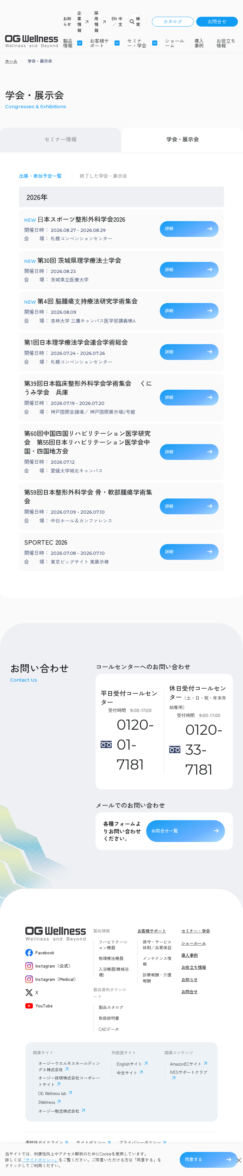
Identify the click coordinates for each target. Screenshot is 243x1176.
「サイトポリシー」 (40, 1160)
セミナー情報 (60, 139)
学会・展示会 (182, 139)
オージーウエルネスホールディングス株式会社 (69, 1067)
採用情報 (96, 21)
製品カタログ (111, 1007)
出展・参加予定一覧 (40, 175)
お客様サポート (99, 43)
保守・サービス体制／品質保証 (157, 944)
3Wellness (46, 1102)
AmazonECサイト (186, 1064)
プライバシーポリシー (140, 1142)
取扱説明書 (109, 1018)
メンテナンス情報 (157, 961)
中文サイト (127, 1073)
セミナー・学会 (195, 931)
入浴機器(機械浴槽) (114, 972)
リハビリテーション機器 (113, 944)
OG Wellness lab (52, 1093)
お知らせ (67, 21)
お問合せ (217, 21)
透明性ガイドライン (44, 1142)
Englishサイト (129, 1064)
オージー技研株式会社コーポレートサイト (69, 1081)
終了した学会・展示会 (103, 175)
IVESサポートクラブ (188, 1072)
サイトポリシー (91, 1142)
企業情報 (79, 21)
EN (114, 19)
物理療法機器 (111, 958)
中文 (120, 21)
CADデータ (109, 1029)
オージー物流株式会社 (58, 1111)
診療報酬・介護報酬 (157, 977)
